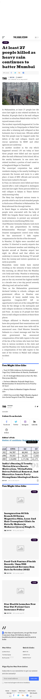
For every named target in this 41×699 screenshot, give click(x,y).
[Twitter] (15, 423)
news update (32, 442)
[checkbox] (3, 683)
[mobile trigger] (4, 37)
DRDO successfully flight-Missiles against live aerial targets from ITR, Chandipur (20, 396)
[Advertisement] (20, 19)
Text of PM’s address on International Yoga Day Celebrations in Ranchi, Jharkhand (20, 371)
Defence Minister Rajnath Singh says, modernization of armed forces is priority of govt (19, 384)
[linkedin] (34, 423)
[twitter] (37, 406)
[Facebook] (35, 406)
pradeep (10, 405)
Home (5, 42)
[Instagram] (25, 423)
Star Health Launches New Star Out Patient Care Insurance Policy (20, 607)
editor (12, 77)
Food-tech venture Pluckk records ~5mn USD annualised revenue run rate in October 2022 (20, 565)
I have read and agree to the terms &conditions (17, 682)
